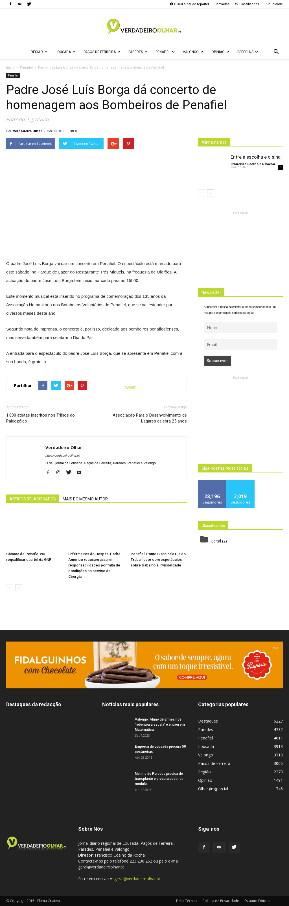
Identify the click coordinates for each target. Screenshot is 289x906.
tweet (130, 387)
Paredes (137, 52)
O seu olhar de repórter (189, 4)
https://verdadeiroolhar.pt (62, 455)
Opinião (220, 52)
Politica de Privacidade (221, 900)
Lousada (65, 52)
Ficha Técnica (186, 900)
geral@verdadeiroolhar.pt (137, 878)
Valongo (193, 52)
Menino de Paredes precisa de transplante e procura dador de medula (159, 779)
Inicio (10, 67)
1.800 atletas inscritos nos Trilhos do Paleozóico (40, 418)
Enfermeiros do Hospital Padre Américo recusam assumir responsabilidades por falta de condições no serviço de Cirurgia (94, 565)
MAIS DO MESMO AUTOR (85, 499)
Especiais (247, 52)
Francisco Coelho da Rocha (253, 164)
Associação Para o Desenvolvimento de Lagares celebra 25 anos (150, 418)
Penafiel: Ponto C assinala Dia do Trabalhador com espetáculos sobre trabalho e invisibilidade (158, 559)
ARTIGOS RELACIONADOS (33, 499)
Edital (216, 541)
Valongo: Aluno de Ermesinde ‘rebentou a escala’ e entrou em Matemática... (160, 724)
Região (39, 52)
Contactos (221, 4)
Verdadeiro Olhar (27, 131)
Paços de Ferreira (102, 52)
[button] (276, 52)
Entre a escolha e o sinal (256, 157)
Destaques (208, 721)
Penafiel (165, 52)
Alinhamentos (214, 142)
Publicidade (273, 4)
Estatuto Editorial (258, 900)
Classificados (247, 4)
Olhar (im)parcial (213, 788)
